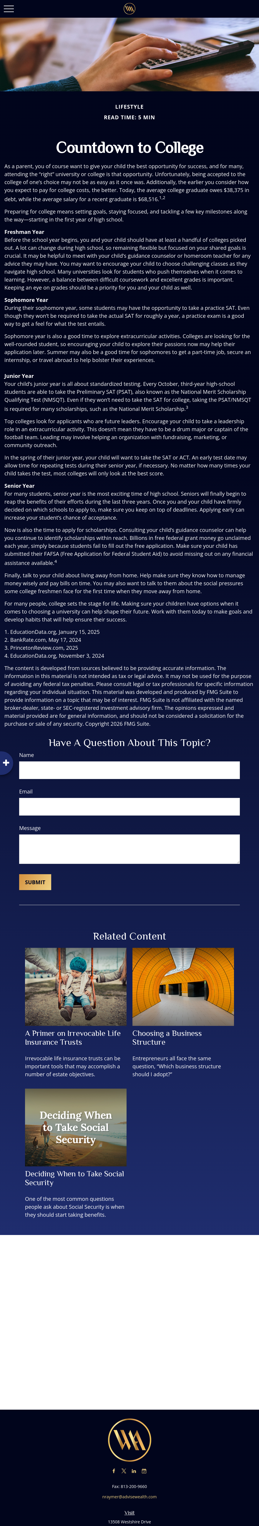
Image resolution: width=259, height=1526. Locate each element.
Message (30, 827)
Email (26, 791)
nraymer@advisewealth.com (129, 1496)
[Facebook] (114, 1471)
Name (26, 754)
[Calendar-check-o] (144, 1471)
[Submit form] (35, 882)
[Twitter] (124, 1471)
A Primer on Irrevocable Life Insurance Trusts (73, 1037)
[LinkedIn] (134, 1471)
